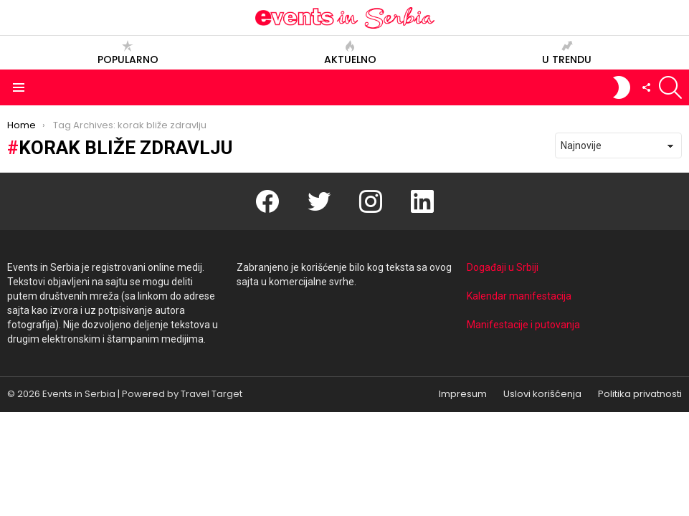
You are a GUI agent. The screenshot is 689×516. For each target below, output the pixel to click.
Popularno (128, 52)
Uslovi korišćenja (542, 394)
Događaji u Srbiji (502, 267)
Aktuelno (350, 52)
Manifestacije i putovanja (523, 324)
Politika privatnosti (640, 394)
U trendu (566, 52)
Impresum (463, 394)
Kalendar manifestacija (519, 296)
